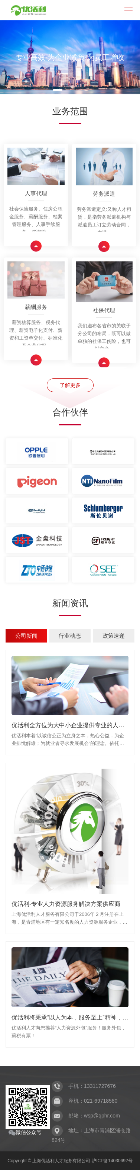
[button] (57, 90)
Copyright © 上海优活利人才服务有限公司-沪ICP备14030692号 (69, 1160)
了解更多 (70, 385)
